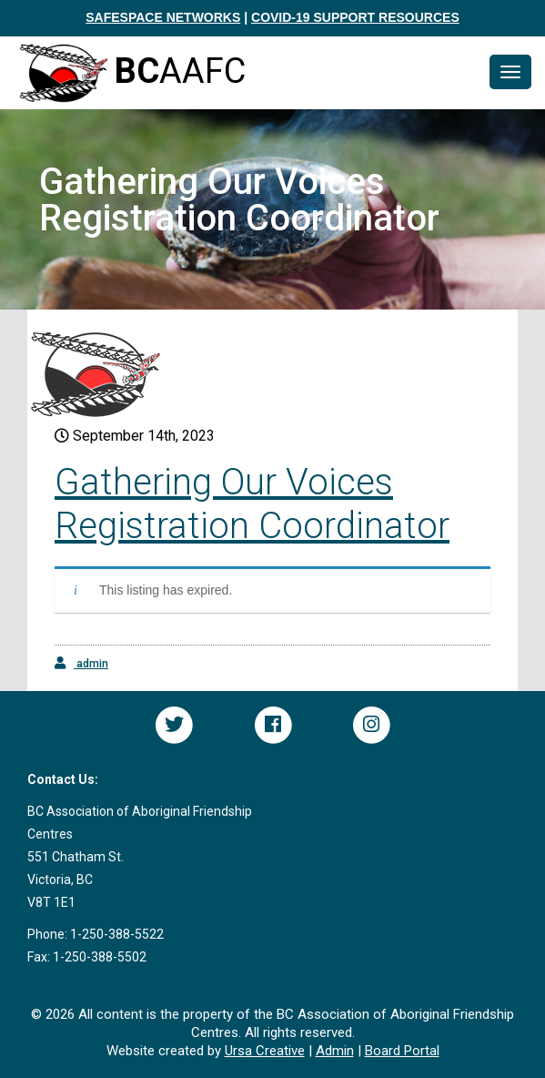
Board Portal (402, 1050)
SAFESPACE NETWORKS (163, 17)
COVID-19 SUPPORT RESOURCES (355, 17)
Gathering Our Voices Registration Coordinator (252, 504)
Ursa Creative (265, 1050)
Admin (335, 1050)
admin (81, 663)
